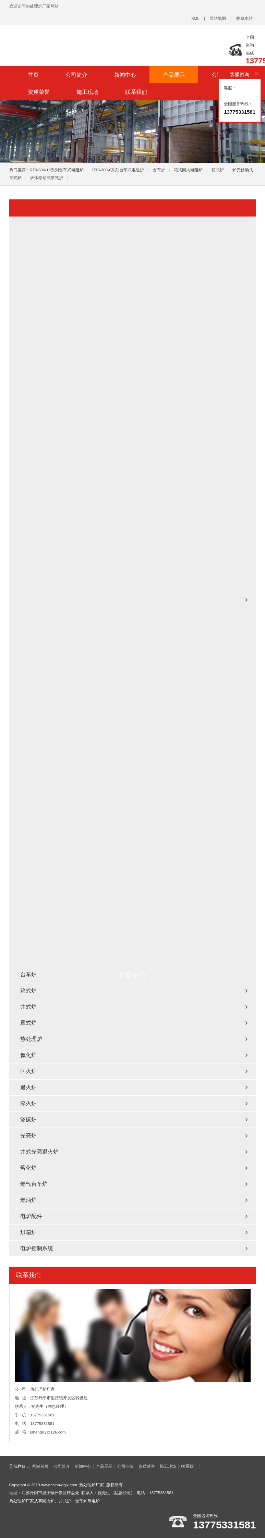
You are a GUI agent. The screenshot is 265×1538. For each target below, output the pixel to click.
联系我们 (136, 92)
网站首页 (40, 1466)
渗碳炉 (28, 1119)
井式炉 (28, 1007)
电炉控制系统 (36, 1248)
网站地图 (217, 18)
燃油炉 (28, 1200)
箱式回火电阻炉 (188, 170)
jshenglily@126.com (48, 1432)
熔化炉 (28, 1168)
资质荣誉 (39, 92)
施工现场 (87, 92)
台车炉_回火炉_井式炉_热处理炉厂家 (95, 42)
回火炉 (28, 1071)
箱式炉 (218, 170)
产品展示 (174, 75)
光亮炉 (28, 1136)
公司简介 (76, 75)
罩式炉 (28, 1023)
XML (195, 18)
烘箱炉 (28, 1232)
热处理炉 (31, 1039)
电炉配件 (31, 1216)
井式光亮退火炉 (39, 1152)
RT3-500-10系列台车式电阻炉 (57, 170)
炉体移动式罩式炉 (46, 178)
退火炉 (28, 1087)
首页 (33, 75)
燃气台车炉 (34, 1184)
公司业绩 (125, 1466)
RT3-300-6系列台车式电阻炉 (118, 170)
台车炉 (159, 170)
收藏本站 (244, 18)
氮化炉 (28, 1055)
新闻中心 (125, 75)
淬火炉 (28, 1103)
